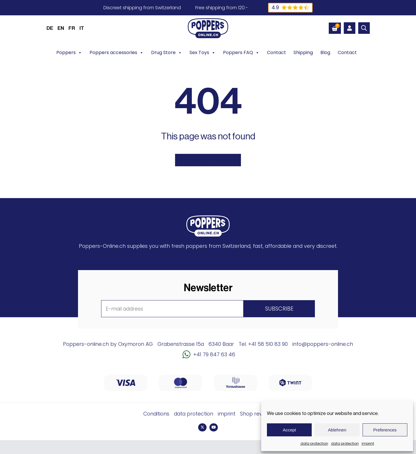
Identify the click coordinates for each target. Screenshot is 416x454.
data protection (314, 443)
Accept (289, 429)
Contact (276, 52)
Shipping (303, 52)
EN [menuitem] (60, 28)
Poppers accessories (117, 52)
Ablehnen (337, 429)
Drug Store (166, 52)
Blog (325, 52)
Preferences (385, 429)
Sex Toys (203, 52)
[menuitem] (50, 28)
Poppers (69, 52)
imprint (368, 443)
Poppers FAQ (241, 52)
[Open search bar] (364, 28)
